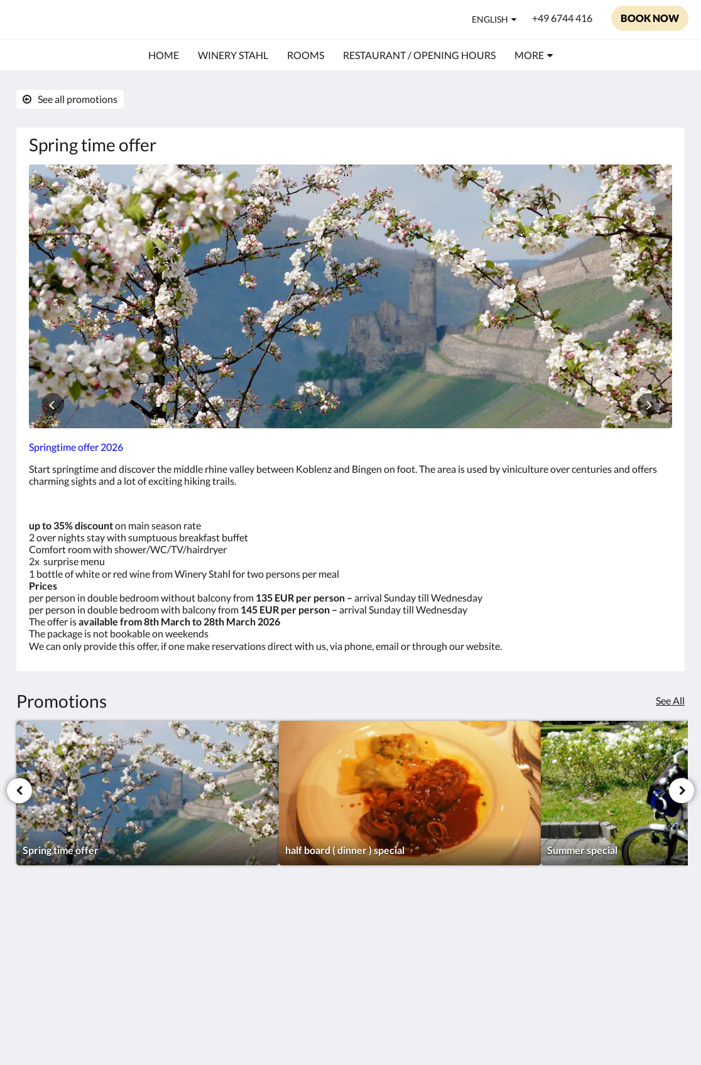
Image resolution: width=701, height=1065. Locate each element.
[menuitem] (163, 55)
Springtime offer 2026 (76, 447)
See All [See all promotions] (670, 700)
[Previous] (19, 790)
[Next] (681, 790)
